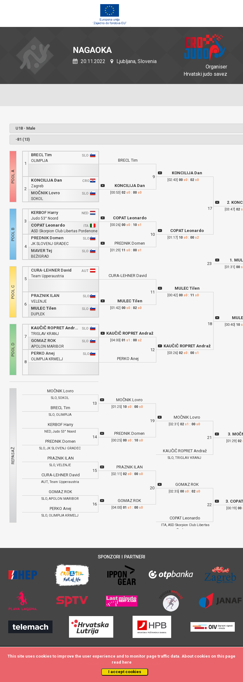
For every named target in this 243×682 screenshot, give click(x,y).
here (127, 662)
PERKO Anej (42, 353)
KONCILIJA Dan (46, 180)
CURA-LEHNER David (51, 270)
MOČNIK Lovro (45, 192)
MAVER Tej (41, 250)
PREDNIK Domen (47, 237)
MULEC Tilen (43, 308)
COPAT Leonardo (48, 225)
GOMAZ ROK (43, 340)
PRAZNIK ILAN (45, 295)
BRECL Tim (41, 154)
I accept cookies (124, 671)
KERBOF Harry (44, 212)
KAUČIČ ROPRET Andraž (55, 327)
